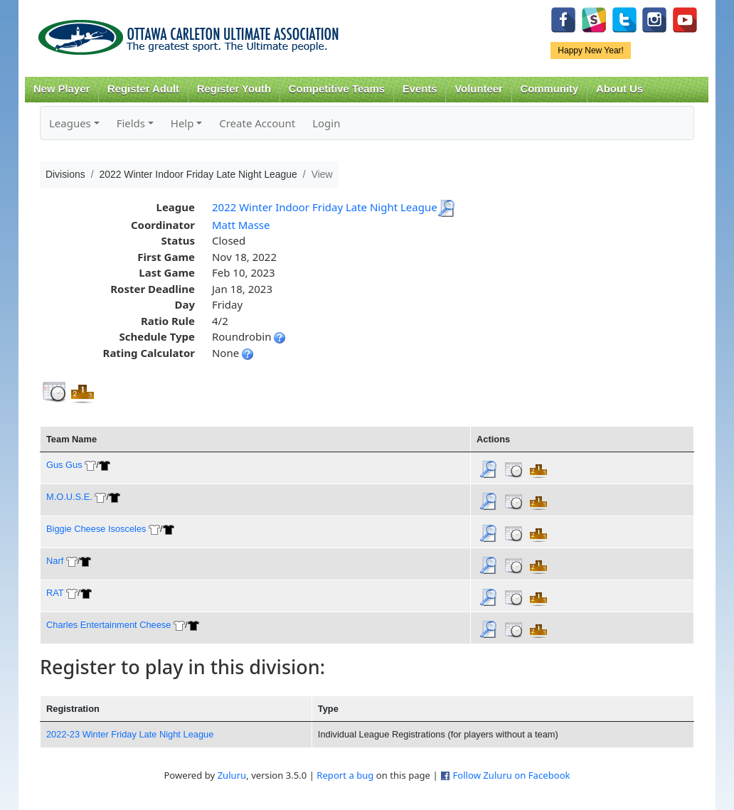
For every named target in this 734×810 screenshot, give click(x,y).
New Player (61, 89)
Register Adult (143, 89)
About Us (619, 89)
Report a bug (345, 775)
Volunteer (478, 89)
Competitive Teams (337, 89)
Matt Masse (241, 225)
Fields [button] (131, 123)
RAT (54, 592)
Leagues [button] (70, 123)
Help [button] (182, 123)
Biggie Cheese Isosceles (96, 528)
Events (420, 89)
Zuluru (232, 775)
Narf (54, 560)
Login (326, 123)
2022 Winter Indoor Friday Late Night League (324, 207)
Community (550, 89)
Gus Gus (64, 464)
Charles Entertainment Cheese (108, 624)
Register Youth (234, 89)
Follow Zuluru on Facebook (511, 775)
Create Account (257, 123)
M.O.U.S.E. (69, 496)
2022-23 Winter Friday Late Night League (129, 734)
